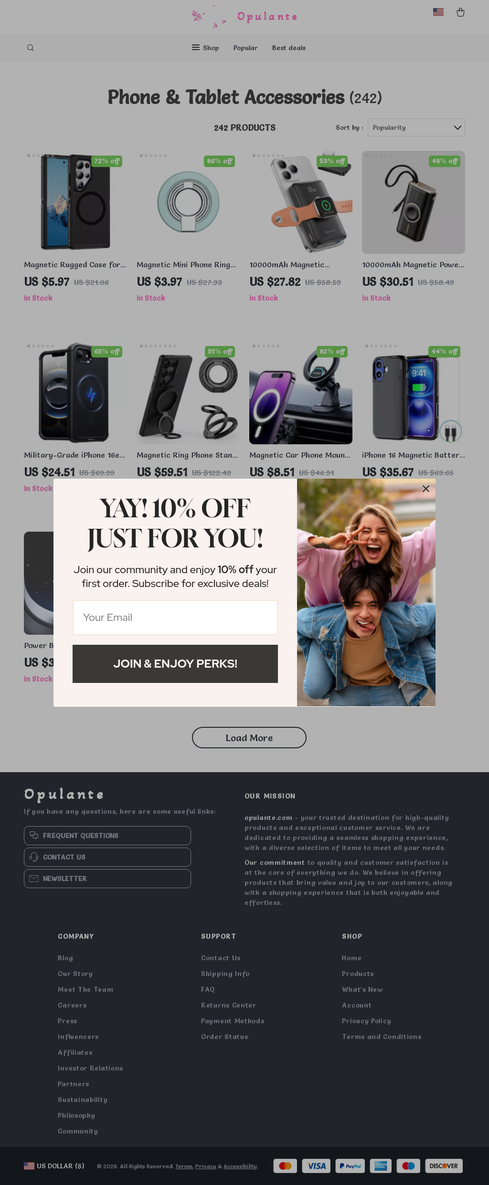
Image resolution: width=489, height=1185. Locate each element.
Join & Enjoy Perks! (175, 663)
